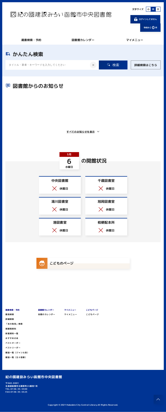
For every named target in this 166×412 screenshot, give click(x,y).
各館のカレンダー (46, 314)
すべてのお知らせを (82, 132)
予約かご (150, 27)
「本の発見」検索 (14, 324)
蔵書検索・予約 (31, 40)
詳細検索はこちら (145, 65)
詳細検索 (9, 319)
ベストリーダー (13, 347)
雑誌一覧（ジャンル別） (17, 352)
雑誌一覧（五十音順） (16, 357)
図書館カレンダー (83, 40)
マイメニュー (134, 40)
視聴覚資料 (10, 329)
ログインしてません (145, 19)
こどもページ (92, 314)
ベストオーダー (13, 343)
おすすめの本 (11, 338)
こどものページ (55, 263)
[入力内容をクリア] (91, 65)
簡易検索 (9, 314)
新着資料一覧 (11, 333)
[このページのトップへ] (158, 399)
